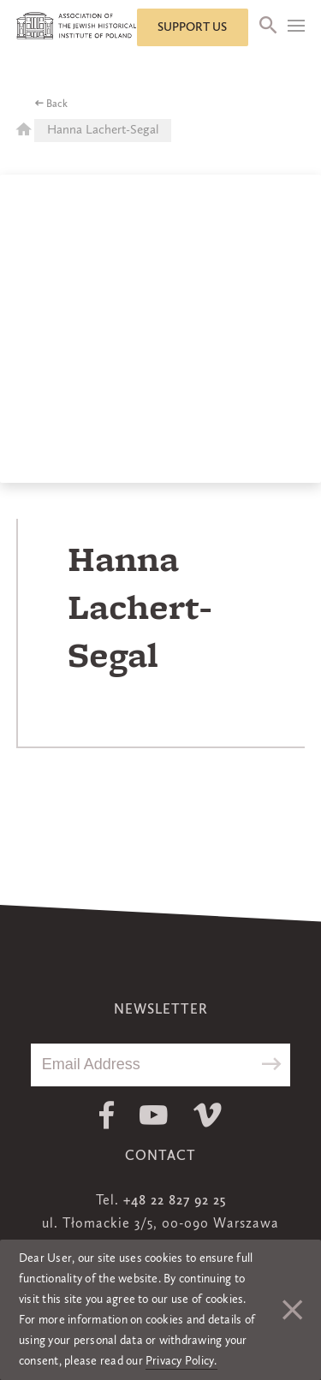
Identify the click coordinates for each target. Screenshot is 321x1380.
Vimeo (208, 1115)
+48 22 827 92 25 (174, 1201)
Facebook (106, 1115)
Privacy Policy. (181, 1361)
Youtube (154, 1115)
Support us (192, 27)
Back (57, 104)
